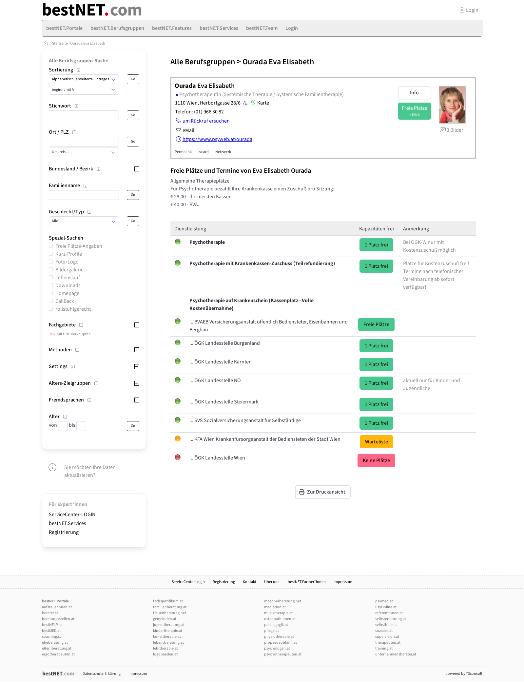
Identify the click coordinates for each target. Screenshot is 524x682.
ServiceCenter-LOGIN (72, 514)
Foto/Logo (67, 261)
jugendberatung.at (168, 625)
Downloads (68, 285)
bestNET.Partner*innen (307, 582)
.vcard (203, 152)
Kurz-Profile (68, 254)
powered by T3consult (463, 673)
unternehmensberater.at (395, 654)
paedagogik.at (276, 625)
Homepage (67, 293)
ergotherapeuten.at (58, 654)
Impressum (343, 582)
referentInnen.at (389, 613)
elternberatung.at (56, 648)
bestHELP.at (52, 625)
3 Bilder (451, 130)
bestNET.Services (67, 523)
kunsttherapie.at (167, 636)
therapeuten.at (387, 642)
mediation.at (275, 607)
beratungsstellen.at (58, 619)
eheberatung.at (55, 642)
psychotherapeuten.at (282, 654)
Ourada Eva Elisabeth (87, 43)
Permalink (183, 152)
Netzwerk (223, 152)
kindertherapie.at (167, 630)
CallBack (64, 301)
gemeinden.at (164, 619)
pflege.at (271, 630)
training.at (384, 648)
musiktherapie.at (278, 613)
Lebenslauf (67, 277)
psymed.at (384, 601)
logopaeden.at (165, 654)
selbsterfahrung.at (390, 619)
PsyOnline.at (386, 607)
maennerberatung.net (282, 601)
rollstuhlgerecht (73, 309)
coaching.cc (51, 636)
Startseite (60, 43)
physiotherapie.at (279, 636)
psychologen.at (277, 648)
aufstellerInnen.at (57, 607)
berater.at (50, 613)
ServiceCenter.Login (188, 582)
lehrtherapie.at (165, 648)
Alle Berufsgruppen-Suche (78, 60)
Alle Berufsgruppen (202, 62)
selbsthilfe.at (386, 625)
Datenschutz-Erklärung (102, 673)
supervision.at (387, 636)
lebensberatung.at (168, 642)
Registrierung (64, 532)
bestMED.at (51, 630)
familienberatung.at (169, 607)
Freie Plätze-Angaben (78, 246)
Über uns (272, 582)
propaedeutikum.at (280, 642)
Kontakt (249, 582)
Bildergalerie (69, 269)
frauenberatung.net (169, 613)
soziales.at (384, 630)
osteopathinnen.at (280, 619)
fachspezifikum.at (168, 601)
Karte (259, 103)
